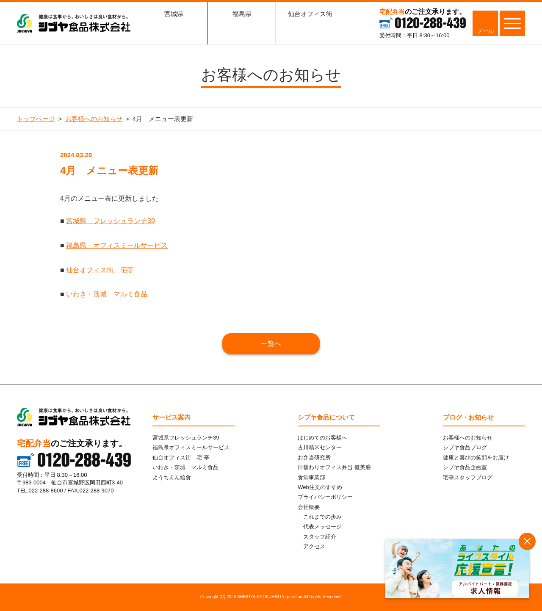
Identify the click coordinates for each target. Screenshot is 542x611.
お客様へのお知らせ (467, 437)
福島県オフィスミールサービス (191, 447)
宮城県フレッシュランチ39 (185, 437)
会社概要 (309, 507)
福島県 (241, 27)
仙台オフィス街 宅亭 (100, 270)
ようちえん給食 (171, 477)
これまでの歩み (322, 517)
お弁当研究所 (314, 457)
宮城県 (174, 27)
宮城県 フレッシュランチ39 (110, 220)
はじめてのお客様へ (322, 437)
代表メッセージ (322, 526)
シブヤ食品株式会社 (73, 23)
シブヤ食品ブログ (465, 447)
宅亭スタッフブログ (467, 477)
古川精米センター (320, 447)
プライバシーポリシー (325, 497)
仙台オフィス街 (310, 27)
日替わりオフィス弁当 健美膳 (334, 467)
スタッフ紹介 (319, 537)
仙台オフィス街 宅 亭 (180, 457)
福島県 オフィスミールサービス (117, 245)
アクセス (314, 546)
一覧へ (271, 343)
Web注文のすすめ (320, 487)
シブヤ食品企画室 (465, 467)
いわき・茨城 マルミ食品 (106, 294)
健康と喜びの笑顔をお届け (476, 457)
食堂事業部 (311, 477)
